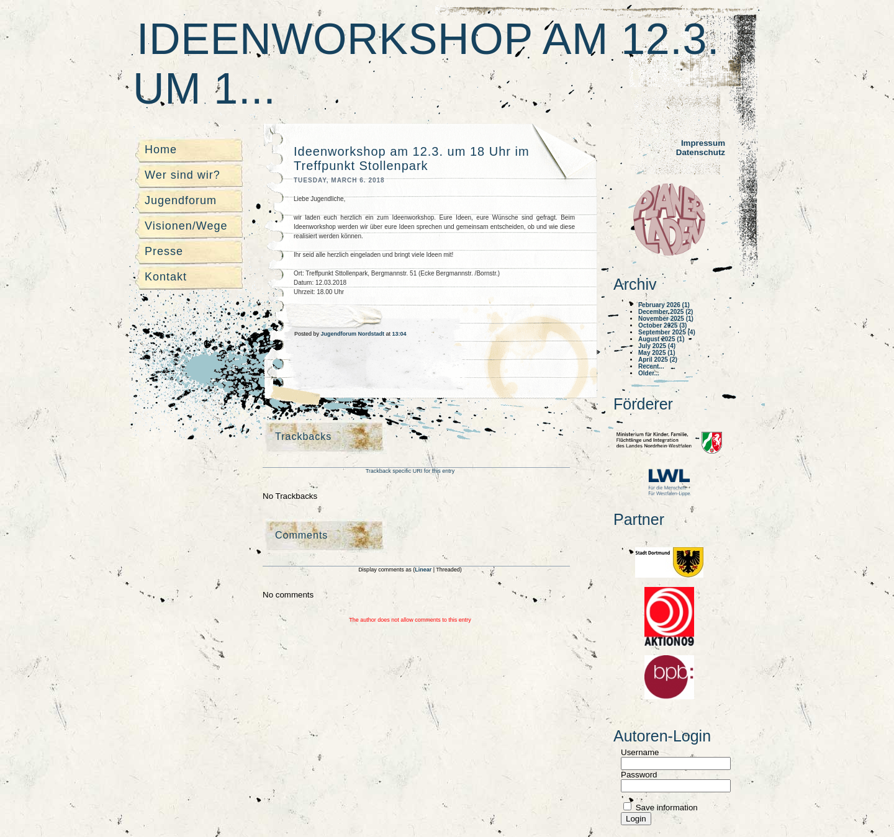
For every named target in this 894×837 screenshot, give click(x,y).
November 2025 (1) (665, 318)
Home (161, 149)
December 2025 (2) (665, 311)
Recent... (651, 366)
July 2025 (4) (656, 345)
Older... (648, 373)
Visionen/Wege (186, 226)
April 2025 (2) (657, 359)
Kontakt (166, 277)
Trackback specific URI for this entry (410, 471)
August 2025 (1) (661, 339)
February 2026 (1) (664, 305)
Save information (665, 807)
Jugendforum (181, 200)
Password (639, 774)
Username (640, 752)
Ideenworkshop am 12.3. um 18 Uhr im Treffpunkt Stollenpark (412, 158)
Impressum (703, 143)
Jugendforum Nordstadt (353, 334)
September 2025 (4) (666, 332)
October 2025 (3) (662, 325)
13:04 (399, 334)
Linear (424, 569)
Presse (164, 251)
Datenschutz (700, 152)
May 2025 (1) (656, 352)
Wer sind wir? (182, 175)
